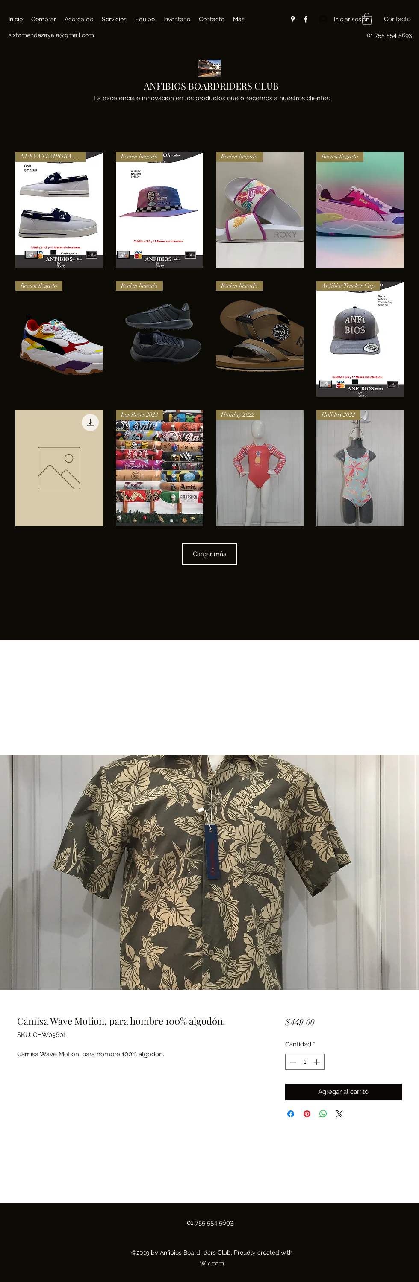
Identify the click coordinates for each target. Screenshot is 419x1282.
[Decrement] (292, 1062)
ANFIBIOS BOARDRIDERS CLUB (211, 85)
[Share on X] (339, 1114)
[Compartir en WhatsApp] (323, 1114)
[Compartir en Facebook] (291, 1114)
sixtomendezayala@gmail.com (51, 35)
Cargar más (209, 554)
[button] (367, 19)
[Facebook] (305, 19)
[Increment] (317, 1062)
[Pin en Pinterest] (307, 1114)
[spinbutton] (305, 1062)
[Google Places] (293, 19)
